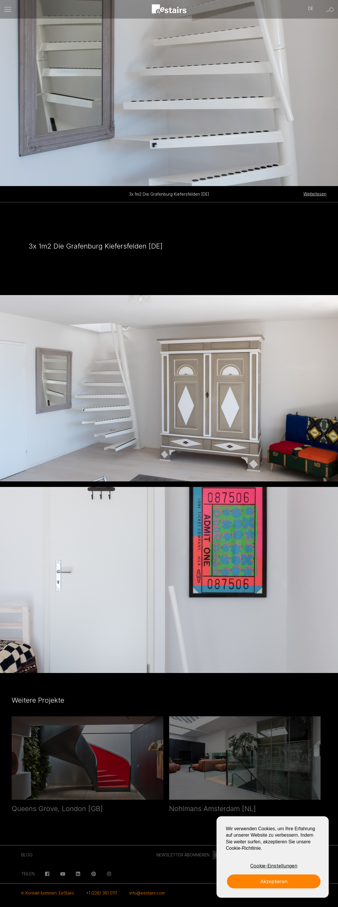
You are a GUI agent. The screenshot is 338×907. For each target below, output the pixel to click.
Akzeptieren (273, 881)
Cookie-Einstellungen (273, 866)
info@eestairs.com (147, 892)
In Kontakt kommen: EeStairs (47, 892)
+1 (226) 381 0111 (101, 892)
